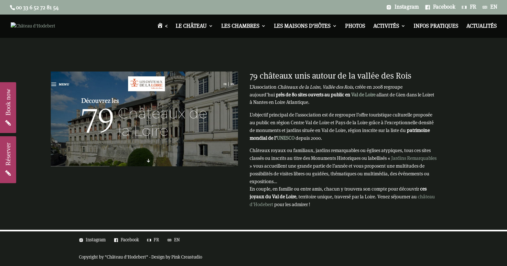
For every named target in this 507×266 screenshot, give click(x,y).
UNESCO (286, 138)
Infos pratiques (436, 26)
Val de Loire (363, 95)
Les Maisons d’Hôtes (302, 26)
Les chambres (240, 26)
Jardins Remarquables (414, 158)
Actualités (481, 26)
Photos (355, 26)
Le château (191, 26)
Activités (386, 26)
